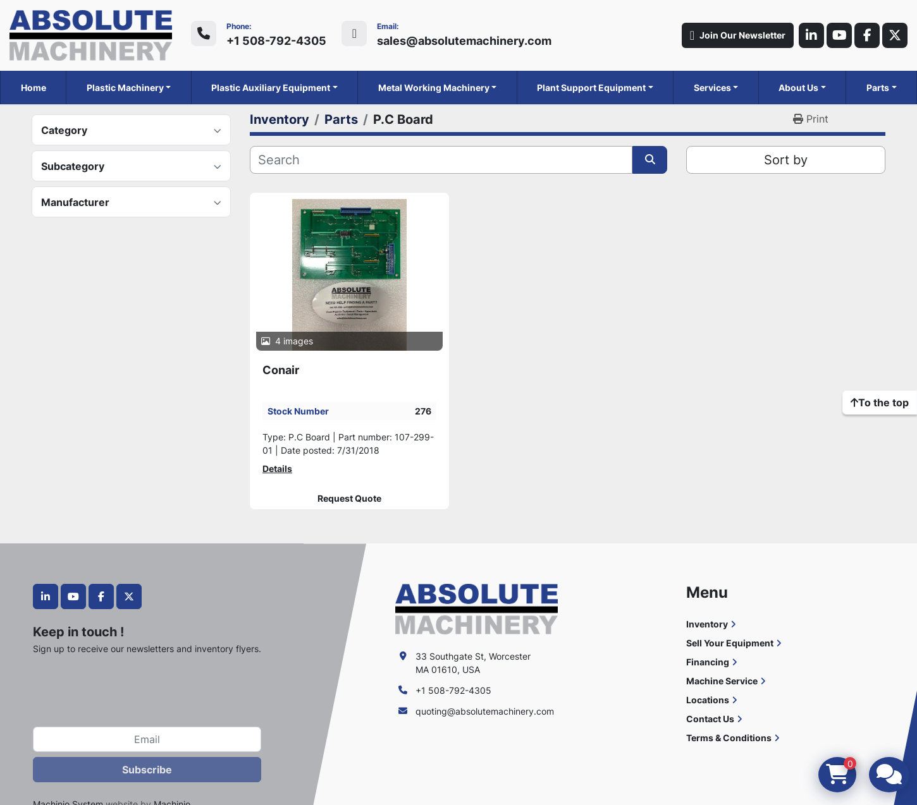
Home (33, 87)
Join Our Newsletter (737, 35)
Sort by (786, 159)
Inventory (707, 624)
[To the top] (879, 402)
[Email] (147, 739)
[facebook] (867, 35)
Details (277, 468)
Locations (707, 699)
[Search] (441, 160)
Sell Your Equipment (729, 643)
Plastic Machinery (125, 87)
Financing (707, 662)
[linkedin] (811, 35)
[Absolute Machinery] (476, 608)
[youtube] (839, 35)
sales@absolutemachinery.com (464, 40)
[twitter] (895, 35)
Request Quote (349, 498)
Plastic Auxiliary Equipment (270, 87)
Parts (877, 87)
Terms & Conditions (729, 737)
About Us (798, 87)
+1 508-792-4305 (276, 40)
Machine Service (722, 680)
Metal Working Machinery (433, 87)
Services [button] (712, 87)
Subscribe (147, 769)
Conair (280, 370)
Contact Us (710, 718)
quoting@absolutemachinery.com (484, 711)
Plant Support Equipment (591, 87)
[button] (129, 87)
